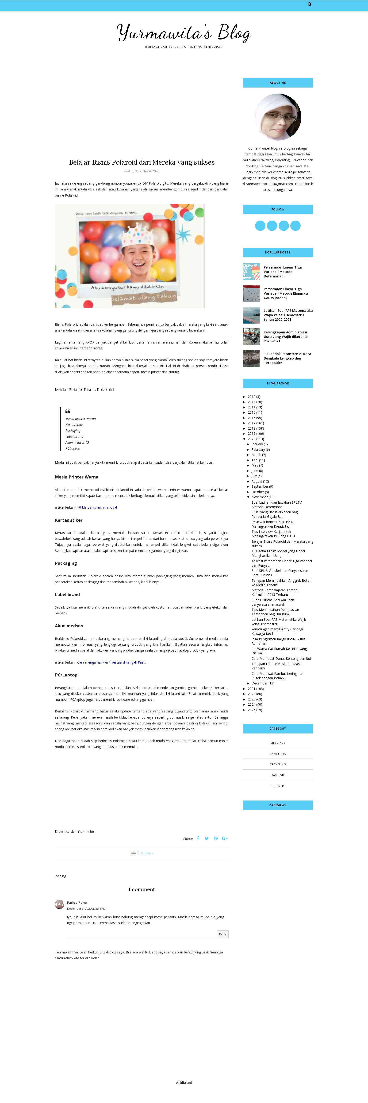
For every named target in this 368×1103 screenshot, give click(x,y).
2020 (251, 439)
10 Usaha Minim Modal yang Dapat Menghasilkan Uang (278, 553)
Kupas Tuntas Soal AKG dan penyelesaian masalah (273, 602)
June (255, 470)
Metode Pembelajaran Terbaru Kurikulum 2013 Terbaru (275, 592)
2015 (251, 412)
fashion (278, 775)
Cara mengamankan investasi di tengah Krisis (111, 662)
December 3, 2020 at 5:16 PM (86, 909)
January (257, 444)
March (256, 454)
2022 (251, 694)
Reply (222, 934)
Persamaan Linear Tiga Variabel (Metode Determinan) (283, 271)
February (258, 449)
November (260, 497)
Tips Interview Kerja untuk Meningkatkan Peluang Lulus (273, 533)
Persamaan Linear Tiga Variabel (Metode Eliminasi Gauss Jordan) (286, 293)
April (255, 460)
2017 (251, 423)
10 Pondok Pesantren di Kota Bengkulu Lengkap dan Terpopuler (287, 358)
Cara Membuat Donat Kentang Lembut (281, 658)
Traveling (278, 764)
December (260, 683)
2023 (251, 699)
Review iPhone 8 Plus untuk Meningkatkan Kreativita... (272, 524)
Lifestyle (278, 742)
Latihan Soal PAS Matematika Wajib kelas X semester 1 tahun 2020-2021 (288, 315)
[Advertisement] (142, 111)
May (255, 465)
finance (147, 853)
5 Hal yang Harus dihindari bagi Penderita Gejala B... (275, 514)
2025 (251, 710)
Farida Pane (77, 902)
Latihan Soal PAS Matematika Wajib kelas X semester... (279, 621)
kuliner (278, 786)
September (260, 486)
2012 (251, 396)
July (254, 476)
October (258, 492)
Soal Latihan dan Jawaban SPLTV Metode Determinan (277, 504)
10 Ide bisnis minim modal (97, 507)
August (257, 481)
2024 (251, 704)
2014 (251, 407)
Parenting (278, 753)
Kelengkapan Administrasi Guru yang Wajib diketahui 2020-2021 (286, 336)
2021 (251, 688)
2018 (251, 428)
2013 (251, 401)
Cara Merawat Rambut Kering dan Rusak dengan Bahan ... (277, 675)
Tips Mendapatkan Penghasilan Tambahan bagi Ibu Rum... (275, 611)
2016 (251, 417)
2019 (251, 433)
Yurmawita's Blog (184, 31)
